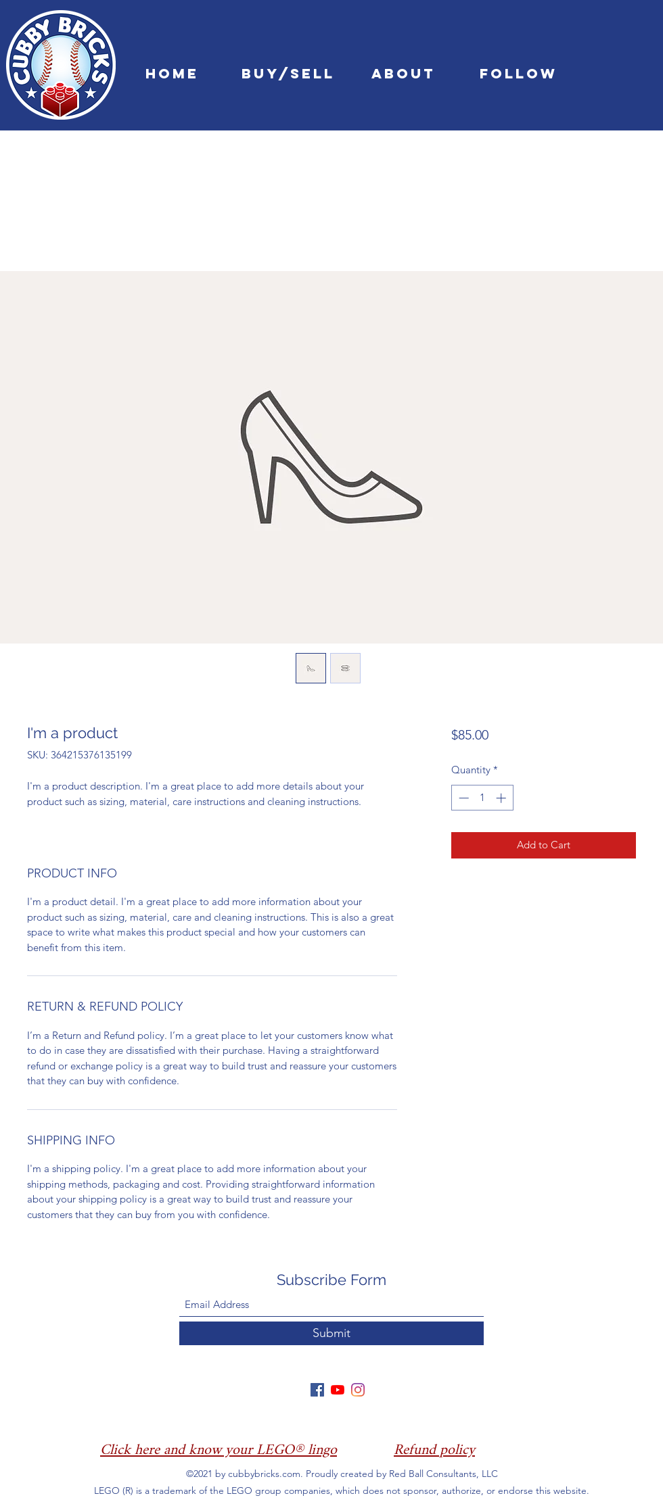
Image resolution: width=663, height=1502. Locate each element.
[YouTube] (337, 1390)
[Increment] (502, 797)
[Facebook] (317, 1390)
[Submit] (331, 1333)
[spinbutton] (482, 797)
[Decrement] (462, 797)
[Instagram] (358, 1390)
